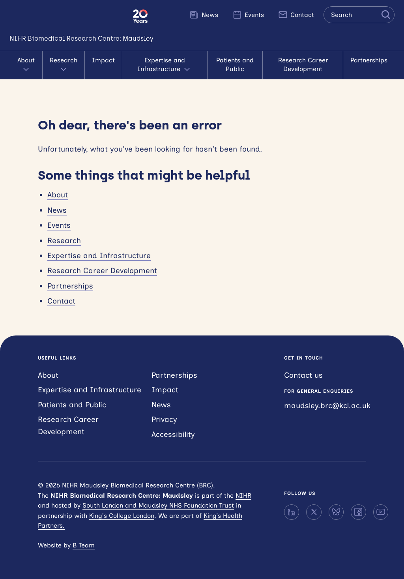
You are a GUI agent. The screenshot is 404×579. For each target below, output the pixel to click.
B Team (84, 545)
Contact (296, 14)
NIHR (243, 495)
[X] (313, 511)
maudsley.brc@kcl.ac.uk (327, 405)
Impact (103, 60)
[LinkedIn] (291, 511)
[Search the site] (359, 14)
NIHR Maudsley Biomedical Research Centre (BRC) (66, 16)
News (203, 14)
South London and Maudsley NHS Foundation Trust (158, 505)
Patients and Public (235, 64)
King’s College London (121, 515)
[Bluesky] (336, 511)
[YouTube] (380, 511)
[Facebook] (358, 511)
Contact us (303, 375)
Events (248, 14)
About (26, 65)
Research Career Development (303, 64)
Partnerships (368, 60)
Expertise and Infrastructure (164, 65)
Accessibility (173, 434)
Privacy (164, 419)
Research (63, 65)
